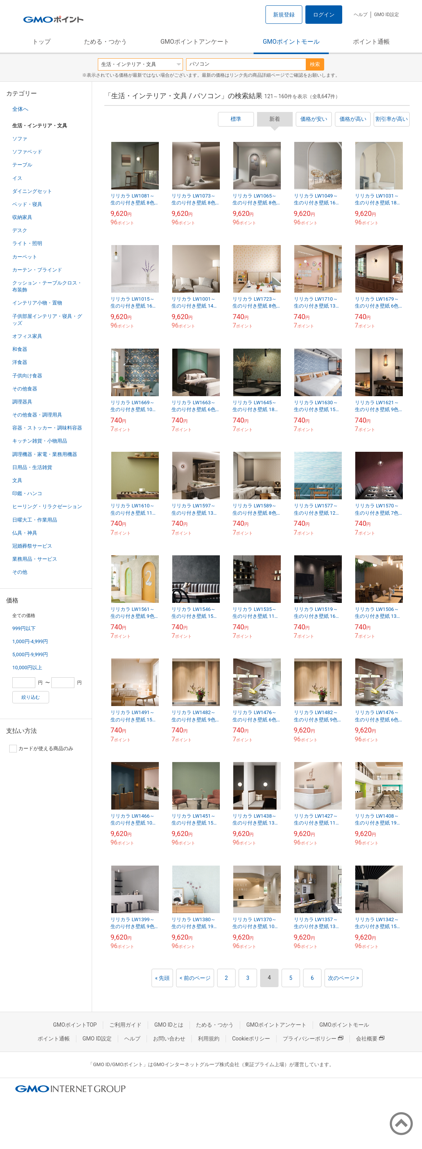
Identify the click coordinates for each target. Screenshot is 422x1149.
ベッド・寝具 (27, 204)
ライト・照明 (27, 243)
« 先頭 (162, 978)
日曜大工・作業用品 (34, 520)
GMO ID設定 (386, 14)
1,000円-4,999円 (30, 641)
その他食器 (24, 389)
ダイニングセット (32, 191)
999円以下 (24, 628)
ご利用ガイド (125, 1025)
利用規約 (208, 1038)
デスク (19, 230)
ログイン (324, 15)
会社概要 (370, 1038)
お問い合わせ (169, 1038)
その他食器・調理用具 (37, 415)
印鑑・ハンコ (27, 493)
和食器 (19, 349)
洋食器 (19, 362)
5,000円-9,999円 (30, 654)
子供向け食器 (27, 376)
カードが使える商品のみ (41, 748)
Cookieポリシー (251, 1038)
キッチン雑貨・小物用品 (39, 441)
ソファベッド (27, 152)
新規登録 (284, 15)
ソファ (19, 139)
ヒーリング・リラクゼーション (47, 506)
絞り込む (30, 697)
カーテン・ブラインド (37, 270)
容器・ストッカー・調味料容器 (47, 428)
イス (17, 178)
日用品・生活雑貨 (32, 467)
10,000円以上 (27, 667)
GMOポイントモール (291, 41)
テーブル (22, 165)
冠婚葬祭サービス (32, 546)
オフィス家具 (27, 336)
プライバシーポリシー (313, 1038)
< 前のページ (195, 978)
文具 (17, 480)
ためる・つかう (105, 41)
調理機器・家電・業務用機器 (44, 454)
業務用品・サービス (34, 559)
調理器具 (22, 402)
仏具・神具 (24, 533)
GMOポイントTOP (75, 1025)
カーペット (24, 257)
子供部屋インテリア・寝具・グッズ (47, 319)
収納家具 (22, 217)
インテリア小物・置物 (37, 303)
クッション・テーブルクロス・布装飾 (47, 286)
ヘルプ (361, 14)
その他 (19, 572)
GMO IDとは (168, 1025)
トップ (41, 41)
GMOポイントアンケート (194, 41)
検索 (315, 64)
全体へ (20, 109)
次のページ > (343, 978)
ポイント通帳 (371, 41)
